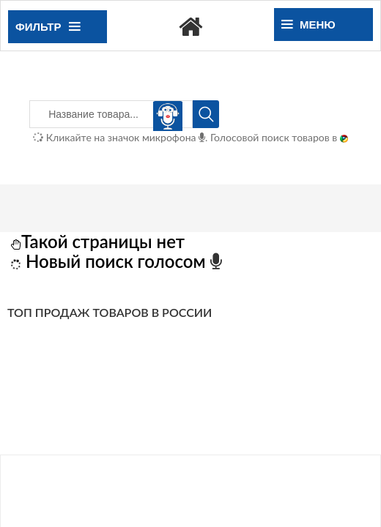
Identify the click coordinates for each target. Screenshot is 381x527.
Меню (308, 24)
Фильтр (47, 26)
